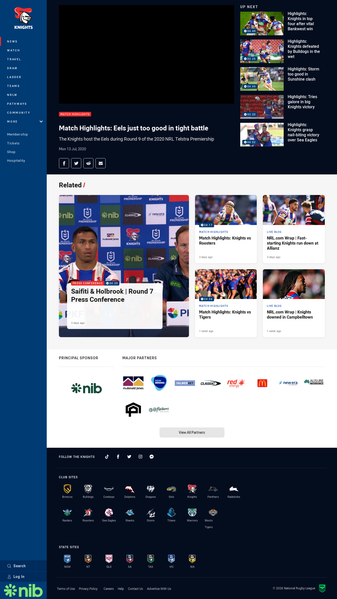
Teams (13, 86)
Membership (17, 134)
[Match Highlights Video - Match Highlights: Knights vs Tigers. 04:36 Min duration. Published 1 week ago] (226, 303)
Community (18, 112)
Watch (13, 50)
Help (121, 589)
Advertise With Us (159, 589)
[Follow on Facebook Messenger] (152, 456)
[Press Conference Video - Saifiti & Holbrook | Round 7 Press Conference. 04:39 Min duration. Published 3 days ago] (124, 266)
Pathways (17, 104)
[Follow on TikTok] (107, 456)
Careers (109, 589)
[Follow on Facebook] (118, 456)
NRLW (12, 95)
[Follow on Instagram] (140, 456)
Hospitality (16, 160)
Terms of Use (66, 589)
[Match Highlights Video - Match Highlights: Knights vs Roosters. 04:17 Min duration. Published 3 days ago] (226, 229)
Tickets (13, 143)
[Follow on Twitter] (129, 456)
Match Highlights (75, 114)
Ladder (14, 77)
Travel (14, 59)
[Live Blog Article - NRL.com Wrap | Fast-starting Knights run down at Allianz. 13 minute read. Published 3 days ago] (294, 229)
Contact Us (135, 589)
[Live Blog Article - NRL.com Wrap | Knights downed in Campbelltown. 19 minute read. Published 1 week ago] (294, 303)
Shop (11, 151)
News (12, 41)
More (25, 121)
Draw (12, 68)
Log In (16, 576)
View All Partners (192, 432)
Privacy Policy (88, 589)
